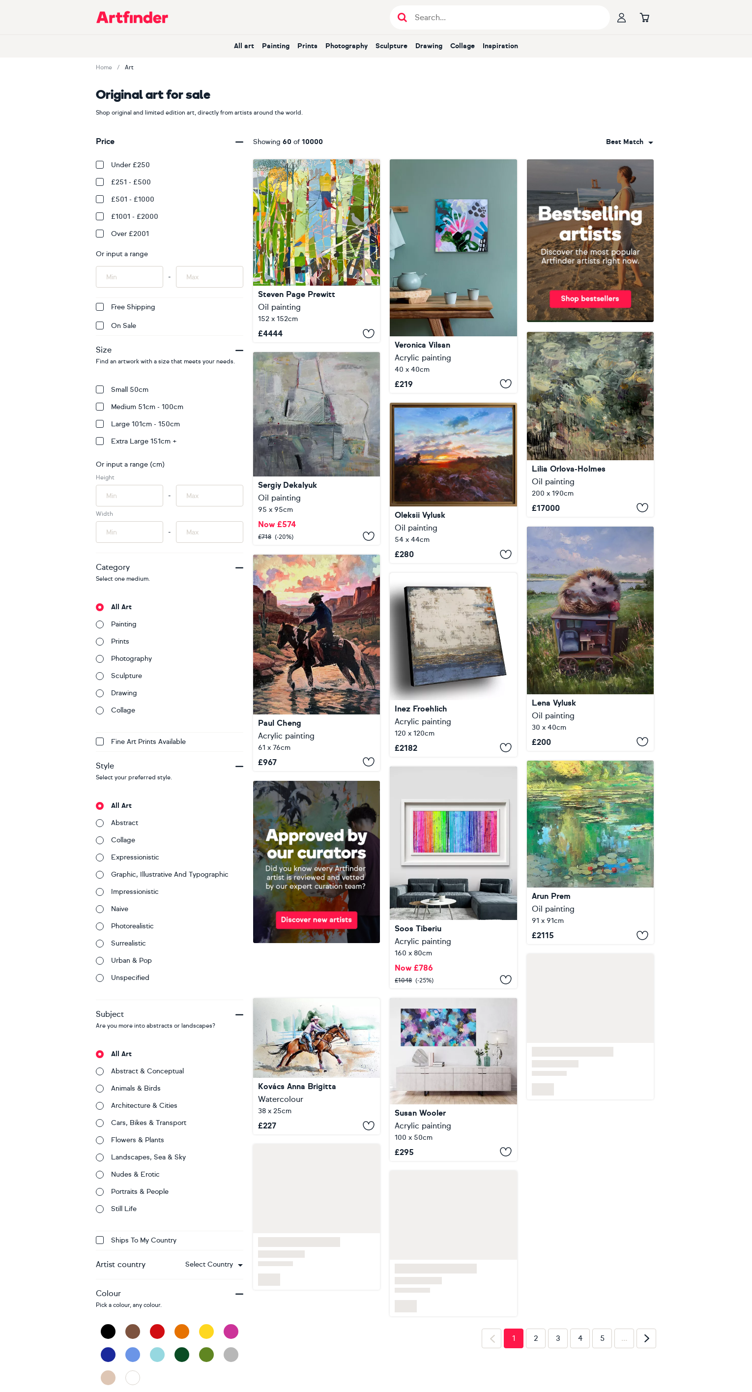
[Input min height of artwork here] (129, 495)
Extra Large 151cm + (136, 441)
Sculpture (391, 46)
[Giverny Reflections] (590, 852)
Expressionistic (127, 857)
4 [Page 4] (580, 1338)
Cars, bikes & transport (141, 1123)
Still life (116, 1209)
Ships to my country (136, 1240)
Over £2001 (122, 234)
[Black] (108, 1331)
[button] (214, 1264)
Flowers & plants (130, 1140)
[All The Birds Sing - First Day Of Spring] (316, 250)
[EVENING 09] (453, 483)
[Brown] (133, 1331)
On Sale (116, 326)
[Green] (206, 1354)
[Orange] (182, 1331)
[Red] (157, 1331)
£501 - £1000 (125, 199)
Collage (462, 46)
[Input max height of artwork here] (209, 495)
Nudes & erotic (128, 1174)
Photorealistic (125, 926)
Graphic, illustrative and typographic (162, 874)
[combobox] (214, 1264)
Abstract (117, 823)
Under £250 (123, 165)
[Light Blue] (157, 1354)
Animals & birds (128, 1088)
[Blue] (133, 1354)
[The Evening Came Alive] (453, 1079)
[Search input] (505, 17)
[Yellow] (206, 1331)
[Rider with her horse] (316, 1066)
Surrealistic (121, 943)
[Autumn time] (316, 448)
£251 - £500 (123, 182)
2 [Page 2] (536, 1338)
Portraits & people (132, 1191)
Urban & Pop (124, 960)
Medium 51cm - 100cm (139, 407)
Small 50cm (122, 389)
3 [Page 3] (558, 1338)
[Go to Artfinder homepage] (132, 17)
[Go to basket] (644, 17)
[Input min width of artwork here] (129, 532)
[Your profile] (622, 17)
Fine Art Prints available (141, 742)
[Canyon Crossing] (316, 662)
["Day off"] (590, 639)
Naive (112, 909)
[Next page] (646, 1338)
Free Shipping (125, 307)
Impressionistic (127, 892)
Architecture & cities (136, 1105)
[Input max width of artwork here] (209, 532)
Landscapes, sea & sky (141, 1157)
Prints (307, 46)
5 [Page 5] (602, 1338)
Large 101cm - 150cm (138, 424)
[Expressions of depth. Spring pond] (590, 424)
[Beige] (108, 1378)
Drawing (428, 46)
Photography (346, 46)
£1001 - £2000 (127, 216)
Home (104, 67)
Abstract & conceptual (140, 1071)
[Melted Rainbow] (453, 877)
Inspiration (500, 46)
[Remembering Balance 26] (453, 276)
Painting (275, 46)
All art (244, 46)
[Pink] (231, 1331)
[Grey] (231, 1354)
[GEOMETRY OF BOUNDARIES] (453, 664)
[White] (133, 1378)
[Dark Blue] (108, 1354)
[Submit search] (402, 17)
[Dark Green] (182, 1354)
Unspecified (122, 978)
